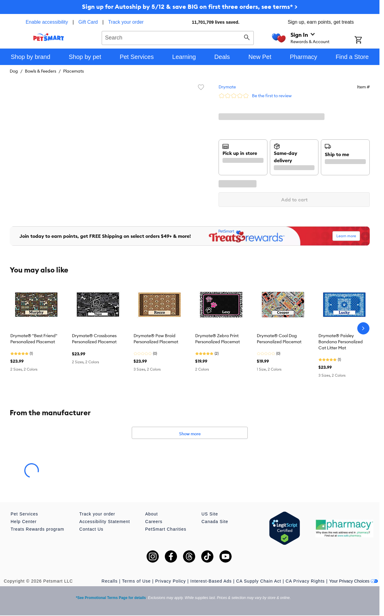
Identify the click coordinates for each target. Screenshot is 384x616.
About (151, 514)
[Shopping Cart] (366, 40)
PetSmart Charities (165, 529)
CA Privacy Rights (305, 581)
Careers (153, 521)
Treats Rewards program (37, 529)
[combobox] (178, 37)
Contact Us (91, 529)
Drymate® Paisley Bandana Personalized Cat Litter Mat (340, 342)
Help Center (24, 521)
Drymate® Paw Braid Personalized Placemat (156, 338)
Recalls (110, 581)
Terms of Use (136, 581)
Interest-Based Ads (211, 581)
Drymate (227, 87)
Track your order (126, 22)
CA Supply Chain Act (258, 581)
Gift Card (88, 22)
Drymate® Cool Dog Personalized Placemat (279, 338)
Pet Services (24, 514)
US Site (210, 514)
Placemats (73, 71)
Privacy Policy (170, 581)
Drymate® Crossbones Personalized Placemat (94, 338)
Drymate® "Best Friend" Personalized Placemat (33, 338)
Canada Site (215, 521)
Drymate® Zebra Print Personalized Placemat (217, 338)
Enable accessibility (46, 22)
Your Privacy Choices (353, 581)
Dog (14, 71)
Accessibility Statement (104, 521)
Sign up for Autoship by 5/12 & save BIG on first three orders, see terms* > (189, 6)
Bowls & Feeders (40, 71)
